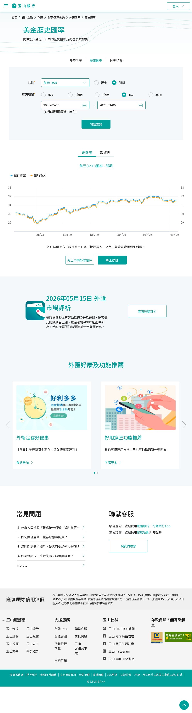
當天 (47, 94)
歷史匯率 (90, 17)
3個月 (75, 94)
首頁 (14, 17)
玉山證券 (32, 628)
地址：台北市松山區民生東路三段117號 (158, 675)
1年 (127, 94)
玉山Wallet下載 (81, 648)
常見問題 (81, 636)
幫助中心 (60, 628)
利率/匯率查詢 (56, 17)
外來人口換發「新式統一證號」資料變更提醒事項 (48, 528)
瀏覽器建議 (16, 675)
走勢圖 (87, 152)
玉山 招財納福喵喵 (118, 636)
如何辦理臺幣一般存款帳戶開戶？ (44, 537)
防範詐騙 (126, 675)
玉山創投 (12, 636)
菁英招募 (32, 651)
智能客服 (143, 532)
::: (3, 619)
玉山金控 (12, 628)
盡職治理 (98, 675)
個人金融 (27, 17)
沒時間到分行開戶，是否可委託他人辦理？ (50, 546)
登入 (175, 6)
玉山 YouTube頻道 (119, 658)
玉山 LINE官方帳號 (119, 628)
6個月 (102, 94)
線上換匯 (112, 260)
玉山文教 (12, 651)
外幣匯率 (76, 60)
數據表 (105, 152)
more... (22, 565)
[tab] (87, 153)
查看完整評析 (147, 311)
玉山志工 (32, 643)
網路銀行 (143, 526)
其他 (155, 94)
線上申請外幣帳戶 (79, 260)
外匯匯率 (74, 17)
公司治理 (84, 675)
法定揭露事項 (68, 675)
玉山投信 (32, 636)
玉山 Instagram (116, 651)
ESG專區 (112, 675)
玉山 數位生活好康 (118, 643)
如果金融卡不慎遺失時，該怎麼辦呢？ (47, 556)
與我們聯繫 (128, 546)
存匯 (40, 17)
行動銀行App (161, 526)
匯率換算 (116, 60)
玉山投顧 (12, 643)
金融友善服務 (48, 675)
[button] (94, 473)
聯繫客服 (81, 628)
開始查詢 (96, 124)
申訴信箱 (60, 660)
